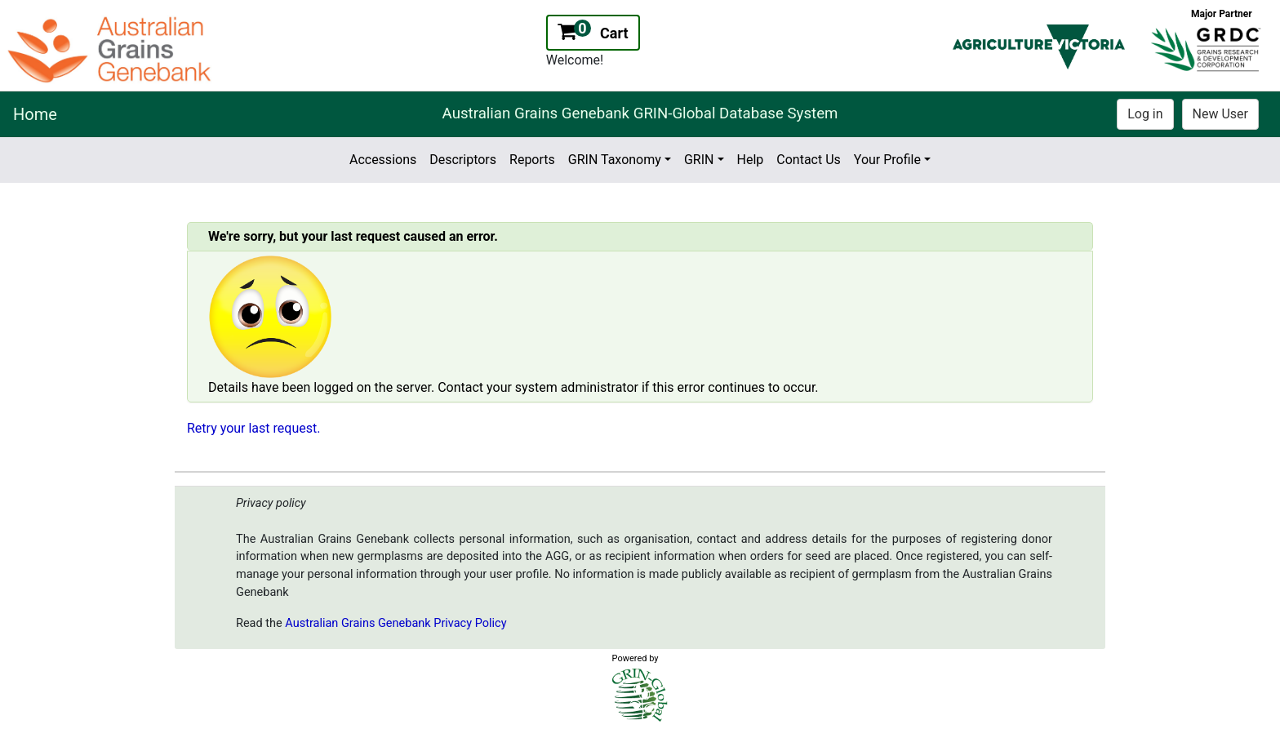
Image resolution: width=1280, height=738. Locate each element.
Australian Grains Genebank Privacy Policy (395, 623)
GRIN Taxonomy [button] (614, 159)
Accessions (382, 159)
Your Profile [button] (887, 159)
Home (35, 114)
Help (750, 159)
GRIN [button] (699, 159)
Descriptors (462, 159)
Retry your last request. (253, 428)
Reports (532, 159)
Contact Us (808, 159)
